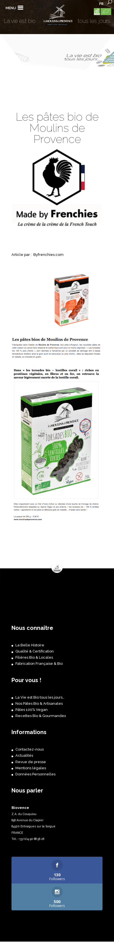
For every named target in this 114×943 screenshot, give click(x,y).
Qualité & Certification (34, 651)
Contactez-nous (29, 749)
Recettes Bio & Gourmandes (40, 716)
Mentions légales (30, 768)
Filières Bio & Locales (34, 657)
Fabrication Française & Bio (39, 663)
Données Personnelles (35, 774)
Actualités (24, 755)
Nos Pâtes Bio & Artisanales (39, 703)
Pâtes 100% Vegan (31, 710)
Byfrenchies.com (48, 255)
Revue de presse (30, 762)
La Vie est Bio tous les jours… (39, 697)
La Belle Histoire (29, 645)
